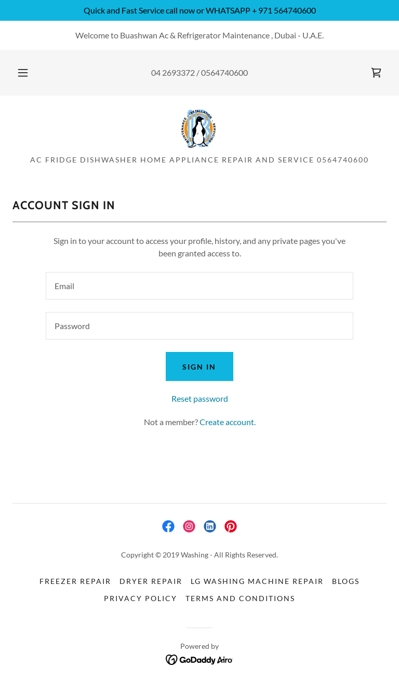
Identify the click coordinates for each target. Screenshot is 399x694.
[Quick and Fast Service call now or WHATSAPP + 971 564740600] (199, 10)
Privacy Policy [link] (140, 598)
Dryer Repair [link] (150, 581)
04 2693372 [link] (173, 72)
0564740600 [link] (224, 72)
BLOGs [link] (346, 581)
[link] (376, 72)
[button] (28, 72)
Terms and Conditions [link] (240, 598)
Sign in (199, 366)
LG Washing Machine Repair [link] (257, 581)
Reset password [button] (199, 398)
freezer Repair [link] (75, 581)
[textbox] (199, 286)
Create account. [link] (228, 422)
